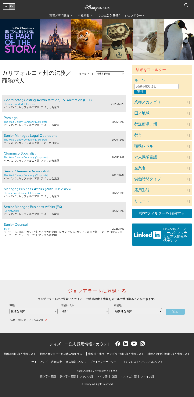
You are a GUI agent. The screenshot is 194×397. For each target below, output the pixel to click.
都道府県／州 (145, 124)
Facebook (117, 343)
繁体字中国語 (68, 376)
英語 (114, 376)
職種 (12, 305)
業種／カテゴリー (149, 102)
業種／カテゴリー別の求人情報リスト (62, 354)
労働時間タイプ (147, 179)
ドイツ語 (102, 376)
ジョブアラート (135, 15)
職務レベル (143, 146)
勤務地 (118, 305)
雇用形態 (141, 190)
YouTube (134, 343)
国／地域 (141, 113)
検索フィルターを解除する (162, 213)
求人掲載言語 (145, 157)
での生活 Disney (108, 16)
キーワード (143, 80)
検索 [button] (186, 5)
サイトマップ (39, 361)
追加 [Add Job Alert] (175, 312)
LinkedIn (125, 343)
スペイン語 (147, 376)
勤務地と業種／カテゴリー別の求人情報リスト (116, 354)
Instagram (142, 343)
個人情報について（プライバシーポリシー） (92, 361)
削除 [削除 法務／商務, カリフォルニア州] (46, 319)
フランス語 (86, 376)
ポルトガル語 (129, 376)
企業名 (140, 168)
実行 (140, 92)
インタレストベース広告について (143, 361)
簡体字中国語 (48, 376)
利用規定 (56, 361)
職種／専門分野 (59, 15)
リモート (141, 201)
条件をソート (86, 74)
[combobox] (138, 311)
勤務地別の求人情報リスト (20, 354)
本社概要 (83, 15)
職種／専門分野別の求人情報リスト (169, 354)
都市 (138, 135)
